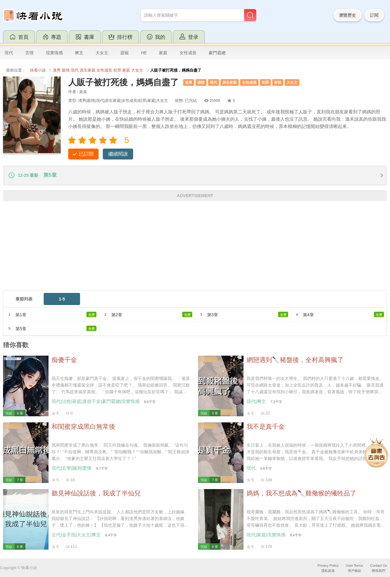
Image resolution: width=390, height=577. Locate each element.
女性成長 (188, 52)
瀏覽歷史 (347, 15)
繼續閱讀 (118, 153)
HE (144, 52)
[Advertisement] (185, 247)
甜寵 (124, 52)
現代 (9, 52)
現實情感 (54, 52)
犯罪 (117, 70)
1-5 (62, 299)
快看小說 (38, 70)
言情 (29, 52)
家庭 (163, 52)
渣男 (57, 70)
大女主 (102, 52)
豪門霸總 (217, 52)
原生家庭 (88, 70)
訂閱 (374, 15)
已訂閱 (86, 153)
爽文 (79, 52)
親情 (66, 70)
